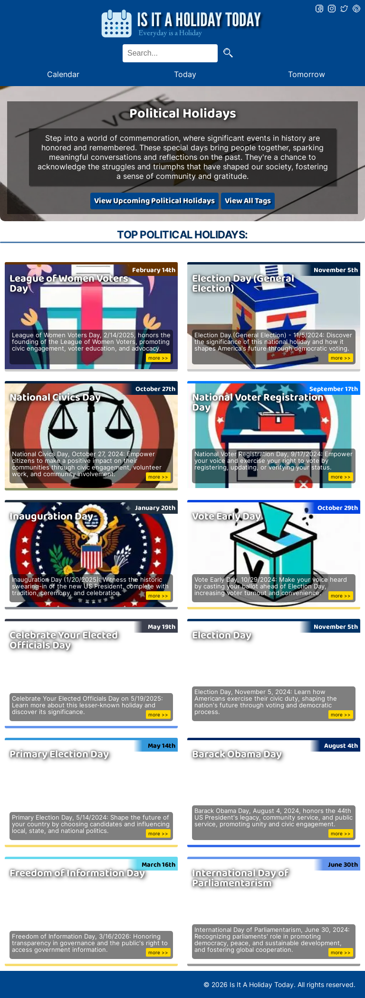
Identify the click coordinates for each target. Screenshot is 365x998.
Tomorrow (306, 74)
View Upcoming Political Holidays (154, 201)
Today (185, 74)
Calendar (63, 74)
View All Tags (248, 201)
